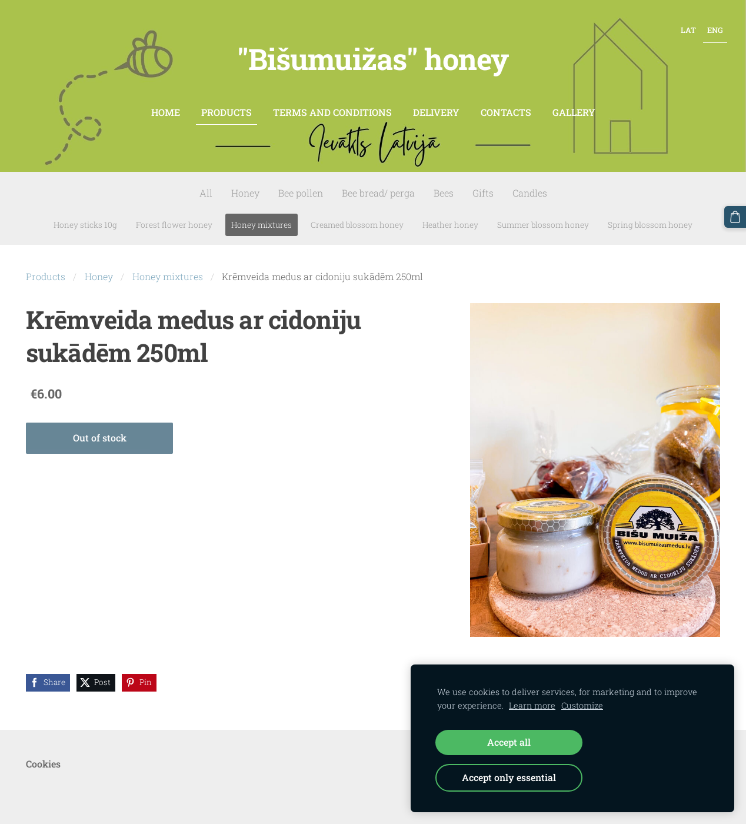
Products (45, 266)
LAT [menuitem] (682, 27)
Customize (582, 705)
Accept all (509, 742)
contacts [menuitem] (506, 102)
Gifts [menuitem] (483, 183)
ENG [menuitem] (708, 27)
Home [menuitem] (165, 102)
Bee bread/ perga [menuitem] (378, 183)
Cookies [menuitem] (43, 753)
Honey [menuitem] (245, 183)
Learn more (532, 705)
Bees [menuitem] (444, 183)
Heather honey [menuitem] (450, 215)
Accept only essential (509, 777)
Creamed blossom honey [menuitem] (357, 215)
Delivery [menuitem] (436, 102)
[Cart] (736, 216)
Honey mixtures (167, 266)
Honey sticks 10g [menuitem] (85, 215)
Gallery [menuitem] (573, 102)
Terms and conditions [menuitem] (332, 102)
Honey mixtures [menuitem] (261, 215)
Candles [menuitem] (529, 183)
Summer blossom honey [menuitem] (543, 215)
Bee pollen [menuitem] (300, 183)
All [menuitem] (205, 183)
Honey (99, 266)
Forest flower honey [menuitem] (174, 215)
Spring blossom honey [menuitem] (650, 215)
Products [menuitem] (226, 102)
